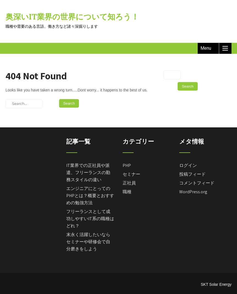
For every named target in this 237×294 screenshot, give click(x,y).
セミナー (131, 174)
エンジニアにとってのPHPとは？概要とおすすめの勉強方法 (90, 196)
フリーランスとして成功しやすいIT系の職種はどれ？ (90, 219)
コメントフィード (196, 183)
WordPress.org (193, 192)
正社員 (129, 183)
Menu (205, 48)
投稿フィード (192, 174)
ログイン (188, 165)
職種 (127, 192)
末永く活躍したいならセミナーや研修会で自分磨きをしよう (88, 242)
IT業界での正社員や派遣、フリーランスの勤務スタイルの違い (88, 173)
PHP (127, 165)
